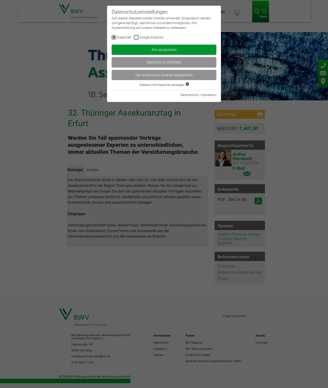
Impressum (208, 95)
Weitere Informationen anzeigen (164, 85)
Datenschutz (189, 95)
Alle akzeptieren (164, 50)
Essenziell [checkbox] (124, 37)
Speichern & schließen (164, 62)
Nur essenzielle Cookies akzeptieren (164, 75)
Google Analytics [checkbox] (151, 37)
